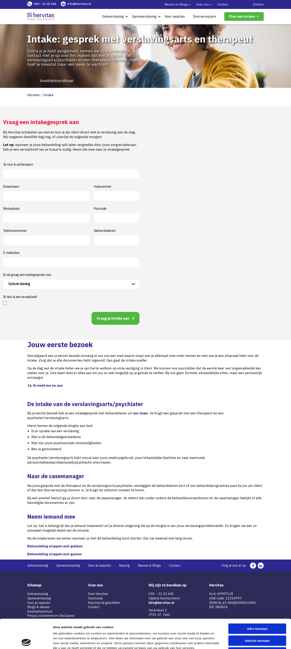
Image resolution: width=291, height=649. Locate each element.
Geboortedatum (105, 231)
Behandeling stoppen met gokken (55, 546)
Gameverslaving (144, 16)
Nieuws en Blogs (176, 4)
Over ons (202, 4)
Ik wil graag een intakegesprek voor (27, 275)
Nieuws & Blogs (149, 565)
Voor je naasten (99, 565)
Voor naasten (175, 16)
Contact (222, 4)
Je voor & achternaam (18, 164)
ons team (140, 413)
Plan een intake (242, 16)
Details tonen (218, 641)
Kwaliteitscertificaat (57, 81)
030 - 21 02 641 (45, 4)
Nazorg (124, 565)
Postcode (100, 208)
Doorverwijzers (204, 16)
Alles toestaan (257, 599)
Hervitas (33, 95)
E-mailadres (11, 253)
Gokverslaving (113, 16)
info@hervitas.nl (79, 4)
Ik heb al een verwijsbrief (20, 297)
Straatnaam (11, 186)
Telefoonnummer (15, 231)
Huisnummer (102, 186)
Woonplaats (11, 208)
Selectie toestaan (257, 611)
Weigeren (257, 623)
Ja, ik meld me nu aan (45, 385)
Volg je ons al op (233, 565)
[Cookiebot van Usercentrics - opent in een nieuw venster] (26, 641)
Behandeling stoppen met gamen (54, 554)
